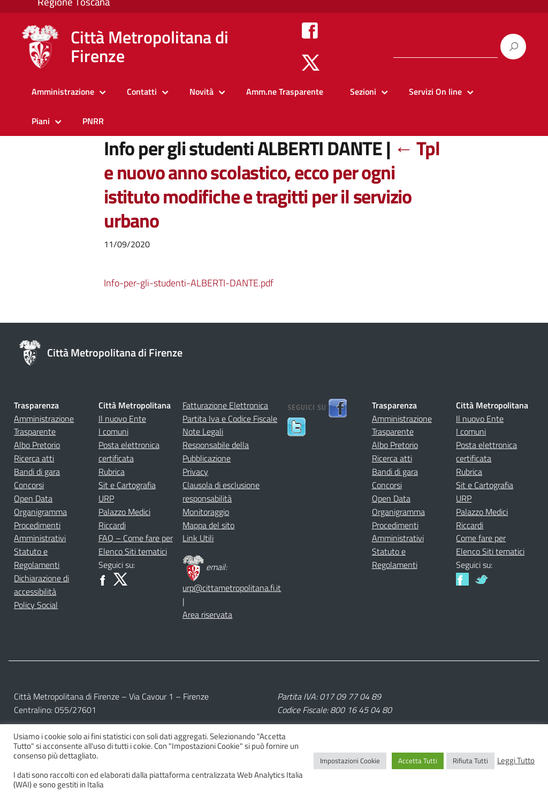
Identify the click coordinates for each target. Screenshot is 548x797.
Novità (201, 91)
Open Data (33, 498)
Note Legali (202, 431)
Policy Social (36, 604)
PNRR (93, 121)
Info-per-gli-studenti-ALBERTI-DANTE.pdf (188, 283)
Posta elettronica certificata (128, 451)
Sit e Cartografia (127, 485)
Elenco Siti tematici (132, 551)
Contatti (142, 91)
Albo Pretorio (37, 444)
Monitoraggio (205, 511)
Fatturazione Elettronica (225, 405)
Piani (41, 121)
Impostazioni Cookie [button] (350, 760)
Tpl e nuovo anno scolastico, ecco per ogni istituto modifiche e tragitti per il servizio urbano (271, 184)
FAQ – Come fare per (135, 538)
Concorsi (29, 485)
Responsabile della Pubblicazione (215, 451)
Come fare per (481, 538)
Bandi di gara (37, 471)
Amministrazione (63, 91)
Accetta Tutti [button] (417, 760)
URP (106, 498)
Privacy (195, 471)
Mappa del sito (208, 525)
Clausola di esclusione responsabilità (221, 492)
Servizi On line (435, 91)
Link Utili (198, 538)
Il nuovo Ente (122, 418)
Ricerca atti (34, 458)
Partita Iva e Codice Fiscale (229, 418)
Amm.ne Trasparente (284, 91)
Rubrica (111, 471)
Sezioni (363, 91)
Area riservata (207, 614)
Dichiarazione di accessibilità (41, 585)
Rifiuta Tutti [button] (470, 760)
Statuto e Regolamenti (36, 558)
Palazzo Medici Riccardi (124, 518)
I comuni (113, 431)
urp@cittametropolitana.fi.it (231, 587)
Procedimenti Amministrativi (40, 532)
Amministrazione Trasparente (44, 425)
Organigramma (40, 511)
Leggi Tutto (516, 760)
